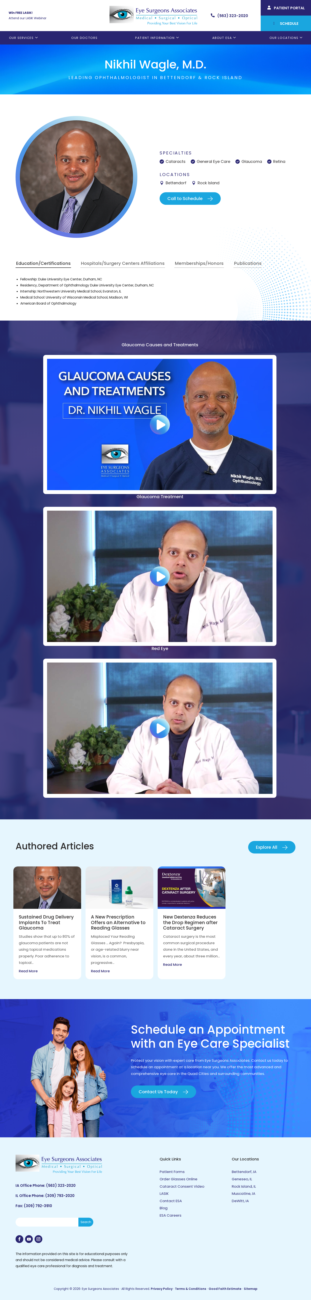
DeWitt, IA (240, 1200)
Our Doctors (84, 38)
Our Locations (284, 38)
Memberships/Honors (199, 263)
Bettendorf (176, 183)
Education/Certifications (43, 263)
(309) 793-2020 (60, 1195)
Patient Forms (172, 1171)
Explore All (266, 847)
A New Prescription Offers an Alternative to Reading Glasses (118, 922)
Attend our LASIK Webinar (27, 18)
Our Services (21, 38)
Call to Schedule (185, 198)
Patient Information (155, 38)
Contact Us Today (158, 1092)
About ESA (222, 38)
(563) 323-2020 (61, 1185)
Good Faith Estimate (225, 1289)
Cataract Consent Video (182, 1186)
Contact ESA (171, 1200)
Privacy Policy (162, 1289)
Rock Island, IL (244, 1186)
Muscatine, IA (243, 1193)
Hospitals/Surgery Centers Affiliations (123, 263)
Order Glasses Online (178, 1179)
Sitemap (250, 1289)
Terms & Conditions (190, 1289)
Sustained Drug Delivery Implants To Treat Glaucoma (46, 922)
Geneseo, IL (242, 1179)
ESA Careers (170, 1215)
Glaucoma (251, 161)
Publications (248, 263)
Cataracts (176, 161)
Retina (279, 161)
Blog (164, 1208)
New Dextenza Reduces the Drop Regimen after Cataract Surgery (190, 922)
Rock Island (208, 183)
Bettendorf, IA (244, 1171)
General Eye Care (213, 161)
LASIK (164, 1193)
